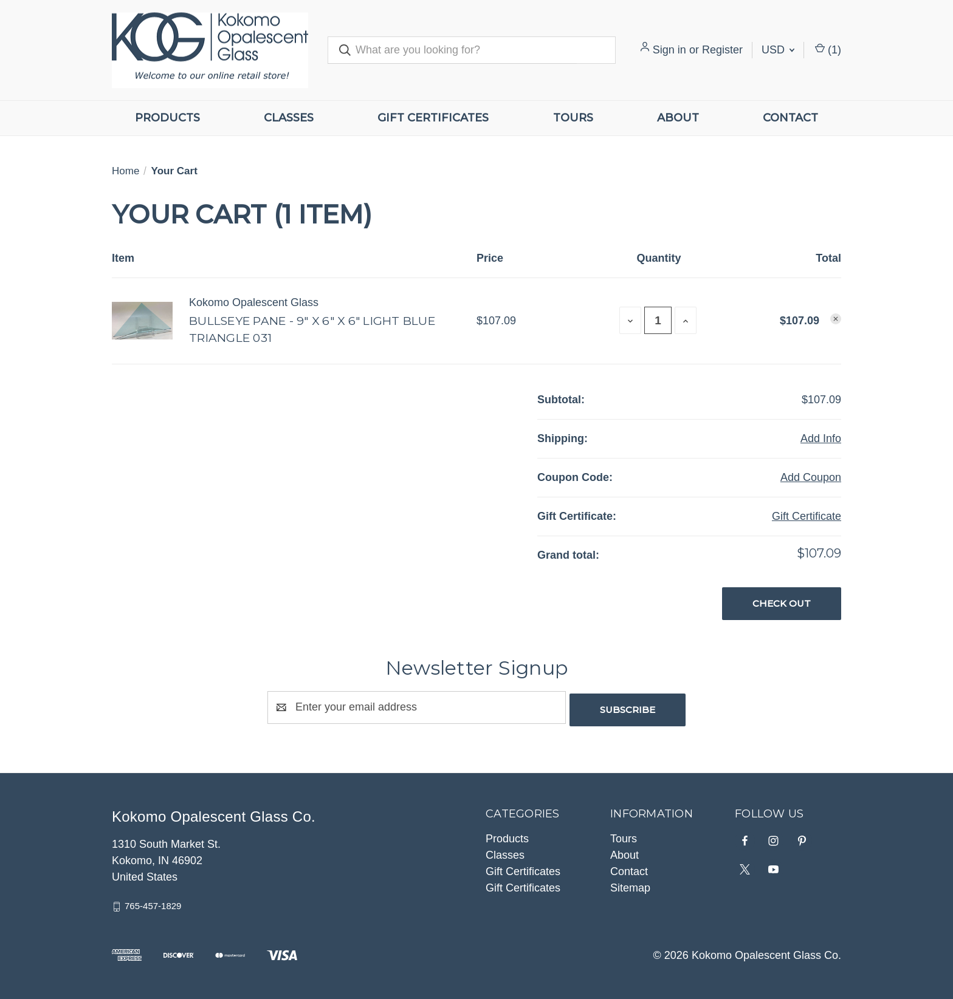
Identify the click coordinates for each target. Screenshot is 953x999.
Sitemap (630, 885)
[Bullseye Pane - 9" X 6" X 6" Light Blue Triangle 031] (658, 320)
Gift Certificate (806, 516)
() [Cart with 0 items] (828, 50)
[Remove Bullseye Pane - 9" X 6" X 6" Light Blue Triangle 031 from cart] (835, 318)
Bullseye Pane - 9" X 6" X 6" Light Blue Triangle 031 (312, 330)
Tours (573, 117)
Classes (289, 117)
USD (778, 50)
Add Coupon (810, 477)
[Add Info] (820, 439)
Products (167, 117)
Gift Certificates (433, 117)
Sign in (669, 50)
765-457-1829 (153, 903)
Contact (790, 117)
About (678, 117)
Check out (781, 603)
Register (722, 50)
